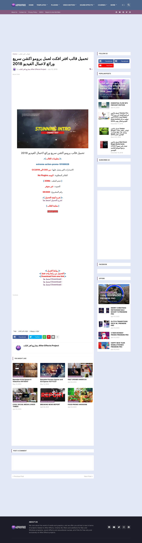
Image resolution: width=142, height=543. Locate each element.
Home (31, 5)
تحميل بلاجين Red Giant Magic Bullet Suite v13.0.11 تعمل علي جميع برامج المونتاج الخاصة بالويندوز (119, 146)
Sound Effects (86, 5)
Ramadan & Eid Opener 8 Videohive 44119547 (22, 380)
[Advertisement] (71, 33)
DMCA (41, 12)
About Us (14, 12)
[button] (123, 5)
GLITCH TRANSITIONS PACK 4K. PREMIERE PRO (119, 323)
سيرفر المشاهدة (53, 211)
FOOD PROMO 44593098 (77, 404)
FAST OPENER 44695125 (77, 379)
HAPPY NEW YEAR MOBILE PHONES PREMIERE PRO (118, 345)
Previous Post (19, 476)
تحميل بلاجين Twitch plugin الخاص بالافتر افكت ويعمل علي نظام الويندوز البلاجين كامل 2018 (120, 132)
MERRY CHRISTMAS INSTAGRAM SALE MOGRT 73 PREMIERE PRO (119, 311)
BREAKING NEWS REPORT (50, 404)
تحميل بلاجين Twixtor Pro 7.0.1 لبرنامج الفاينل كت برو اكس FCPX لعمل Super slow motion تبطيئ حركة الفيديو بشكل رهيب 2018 (120, 117)
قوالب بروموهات (34, 331)
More (113, 5)
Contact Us (22, 12)
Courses (101, 5)
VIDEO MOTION (69, 5)
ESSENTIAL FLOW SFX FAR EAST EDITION (119, 104)
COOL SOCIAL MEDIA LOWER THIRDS (24, 405)
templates (41, 5)
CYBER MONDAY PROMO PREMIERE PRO (120, 334)
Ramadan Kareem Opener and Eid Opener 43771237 (51, 380)
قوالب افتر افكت (24, 54)
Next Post (87, 476)
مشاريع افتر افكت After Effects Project (41, 345)
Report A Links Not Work (52, 12)
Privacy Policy (32, 12)
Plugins (54, 5)
